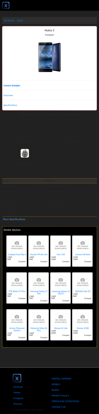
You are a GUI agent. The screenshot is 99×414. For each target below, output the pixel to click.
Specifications (10, 105)
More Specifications (14, 219)
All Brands (9, 20)
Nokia (20, 20)
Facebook (18, 386)
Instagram (18, 398)
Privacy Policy (60, 395)
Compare (49, 34)
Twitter (17, 392)
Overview (8, 95)
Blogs (55, 389)
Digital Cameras (61, 378)
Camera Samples (11, 85)
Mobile (56, 384)
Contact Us (59, 406)
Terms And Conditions (65, 401)
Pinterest (17, 403)
